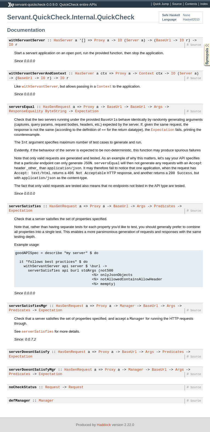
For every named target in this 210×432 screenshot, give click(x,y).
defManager (19, 400)
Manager (127, 306)
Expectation (86, 111)
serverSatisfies (25, 206)
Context (146, 73)
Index (204, 4)
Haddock (104, 425)
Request (52, 387)
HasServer (63, 40)
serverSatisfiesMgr (28, 306)
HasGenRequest (57, 107)
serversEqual (22, 107)
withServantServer (27, 40)
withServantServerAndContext (38, 73)
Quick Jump (161, 4)
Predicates (164, 206)
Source (177, 4)
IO (120, 40)
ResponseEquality (26, 111)
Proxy (99, 40)
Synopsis (202, 43)
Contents (191, 4)
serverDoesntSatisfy (29, 352)
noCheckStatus (23, 387)
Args (158, 107)
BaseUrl (163, 40)
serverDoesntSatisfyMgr (32, 369)
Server (132, 40)
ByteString (55, 111)
